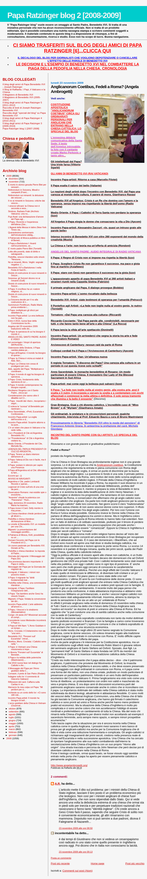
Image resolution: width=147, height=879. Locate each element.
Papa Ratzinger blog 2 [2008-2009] (64, 15)
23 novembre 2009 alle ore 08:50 (76, 828)
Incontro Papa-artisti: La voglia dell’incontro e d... (22, 418)
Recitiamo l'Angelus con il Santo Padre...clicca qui (23, 391)
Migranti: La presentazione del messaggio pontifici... (22, 530)
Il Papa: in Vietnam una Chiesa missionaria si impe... (22, 648)
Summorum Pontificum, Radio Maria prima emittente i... (25, 306)
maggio (13, 723)
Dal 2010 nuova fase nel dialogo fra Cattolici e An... (24, 664)
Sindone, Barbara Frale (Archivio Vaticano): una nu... (23, 212)
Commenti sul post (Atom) (77, 870)
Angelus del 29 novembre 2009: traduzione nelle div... (23, 327)
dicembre (14, 178)
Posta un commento (61, 858)
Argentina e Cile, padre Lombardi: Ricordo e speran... (24, 482)
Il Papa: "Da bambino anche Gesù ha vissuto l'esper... (25, 594)
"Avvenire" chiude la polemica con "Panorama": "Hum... (24, 498)
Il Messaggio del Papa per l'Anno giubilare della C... (23, 669)
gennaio (13, 735)
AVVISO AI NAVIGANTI (19, 478)
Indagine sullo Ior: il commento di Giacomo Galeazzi (23, 677)
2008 (9, 738)
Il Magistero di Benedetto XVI (18, 94)
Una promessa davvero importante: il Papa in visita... (25, 562)
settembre (14, 711)
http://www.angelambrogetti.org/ (69, 765)
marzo (12, 729)
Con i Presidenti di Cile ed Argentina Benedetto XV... (25, 434)
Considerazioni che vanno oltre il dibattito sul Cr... (23, 396)
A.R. (58, 783)
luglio (12, 717)
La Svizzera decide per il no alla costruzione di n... (23, 300)
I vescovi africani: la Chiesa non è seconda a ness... (24, 207)
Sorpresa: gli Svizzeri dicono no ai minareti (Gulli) (24, 279)
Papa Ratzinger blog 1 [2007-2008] (21, 128)
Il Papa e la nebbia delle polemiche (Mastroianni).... (24, 658)
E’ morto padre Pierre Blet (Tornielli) (25, 248)
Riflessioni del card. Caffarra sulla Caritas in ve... (24, 683)
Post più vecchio (134, 863)
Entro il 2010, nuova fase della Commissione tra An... (22, 322)
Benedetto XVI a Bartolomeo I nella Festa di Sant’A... (24, 268)
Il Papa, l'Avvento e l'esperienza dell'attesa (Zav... (23, 223)
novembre (14, 181)
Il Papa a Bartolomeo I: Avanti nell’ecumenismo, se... (22, 244)
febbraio (13, 732)
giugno (12, 720)
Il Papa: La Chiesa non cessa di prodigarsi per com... (23, 364)
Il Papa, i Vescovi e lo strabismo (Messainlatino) (23, 610)
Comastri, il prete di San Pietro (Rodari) (26, 673)
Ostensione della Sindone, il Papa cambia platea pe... (24, 348)
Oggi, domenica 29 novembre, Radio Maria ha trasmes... (25, 504)
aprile (12, 726)
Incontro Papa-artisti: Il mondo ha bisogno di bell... (23, 699)
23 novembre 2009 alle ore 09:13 (76, 852)
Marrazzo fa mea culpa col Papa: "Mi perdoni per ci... (25, 688)
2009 (9, 175)
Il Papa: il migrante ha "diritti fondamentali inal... (21, 578)
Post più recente (60, 863)
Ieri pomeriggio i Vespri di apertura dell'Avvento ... (24, 343)
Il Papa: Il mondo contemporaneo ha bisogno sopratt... (25, 386)
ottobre (12, 708)
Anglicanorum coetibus (110, 464)
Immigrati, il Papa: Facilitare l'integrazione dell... (21, 589)
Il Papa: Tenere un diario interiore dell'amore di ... (23, 455)
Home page (97, 863)
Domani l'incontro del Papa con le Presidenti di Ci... (24, 541)
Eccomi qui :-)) (15, 475)
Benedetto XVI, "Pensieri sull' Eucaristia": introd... (22, 637)
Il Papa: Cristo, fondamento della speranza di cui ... (23, 380)
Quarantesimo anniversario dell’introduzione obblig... (21, 233)
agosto (12, 714)
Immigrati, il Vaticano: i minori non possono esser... (24, 573)
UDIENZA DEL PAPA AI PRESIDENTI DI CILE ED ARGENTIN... (27, 450)
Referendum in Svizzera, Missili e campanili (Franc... (23, 191)
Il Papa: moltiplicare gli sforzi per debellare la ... (23, 311)
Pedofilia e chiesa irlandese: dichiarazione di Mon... (21, 520)
